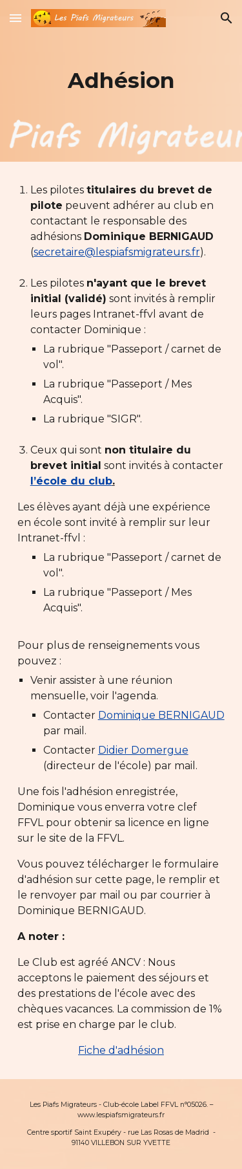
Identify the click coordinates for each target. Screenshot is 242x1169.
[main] (121, 81)
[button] (15, 18)
